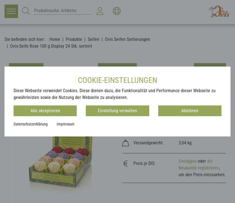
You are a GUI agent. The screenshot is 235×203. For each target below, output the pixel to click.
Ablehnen (189, 110)
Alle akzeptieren (45, 110)
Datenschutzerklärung (31, 124)
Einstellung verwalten (117, 110)
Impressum (65, 124)
